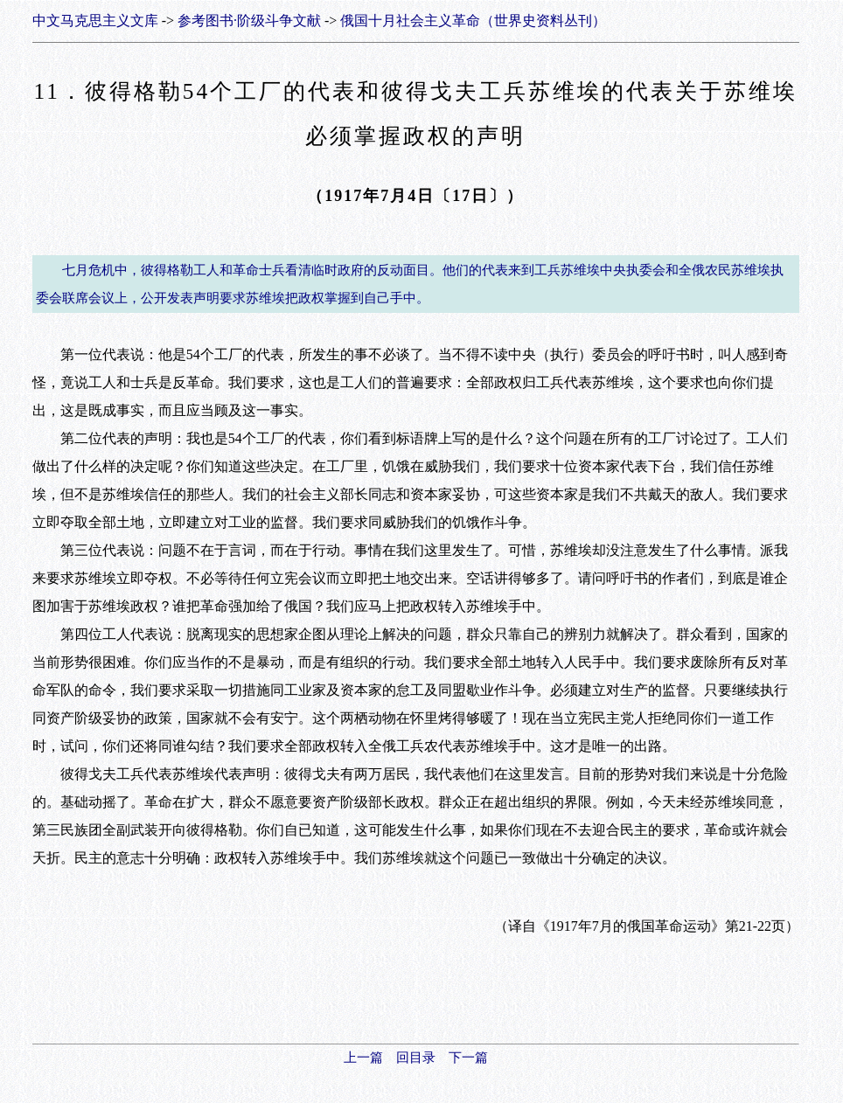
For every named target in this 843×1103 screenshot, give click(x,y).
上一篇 (363, 1058)
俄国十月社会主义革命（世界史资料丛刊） (473, 20)
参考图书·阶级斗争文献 (249, 20)
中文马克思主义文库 (95, 20)
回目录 (415, 1058)
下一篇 (468, 1058)
